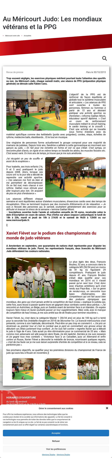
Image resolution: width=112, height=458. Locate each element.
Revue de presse (14, 72)
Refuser (56, 441)
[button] (107, 408)
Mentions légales (48, 455)
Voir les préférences (56, 449)
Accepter (56, 433)
